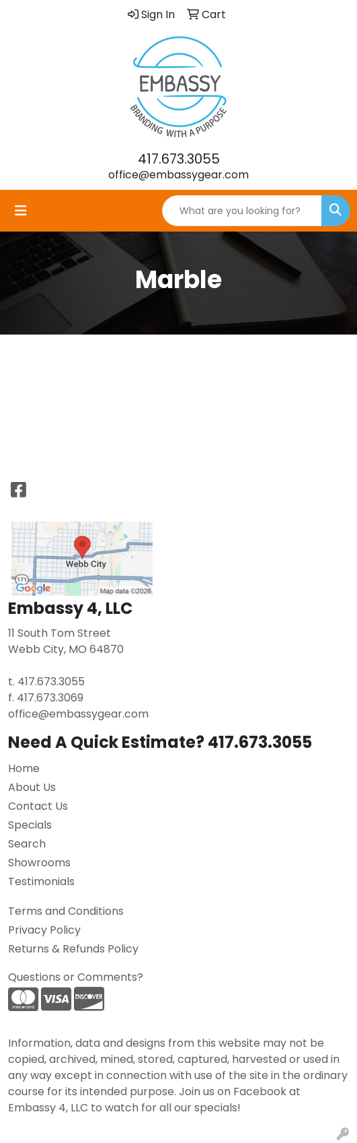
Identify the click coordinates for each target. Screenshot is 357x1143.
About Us (32, 787)
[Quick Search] (242, 210)
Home (24, 768)
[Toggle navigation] (21, 210)
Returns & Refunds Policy (73, 949)
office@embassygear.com (178, 174)
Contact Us (38, 806)
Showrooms (39, 862)
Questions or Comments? (75, 977)
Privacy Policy (44, 930)
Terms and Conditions (66, 911)
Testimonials (41, 881)
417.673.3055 (179, 158)
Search (27, 844)
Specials (30, 825)
